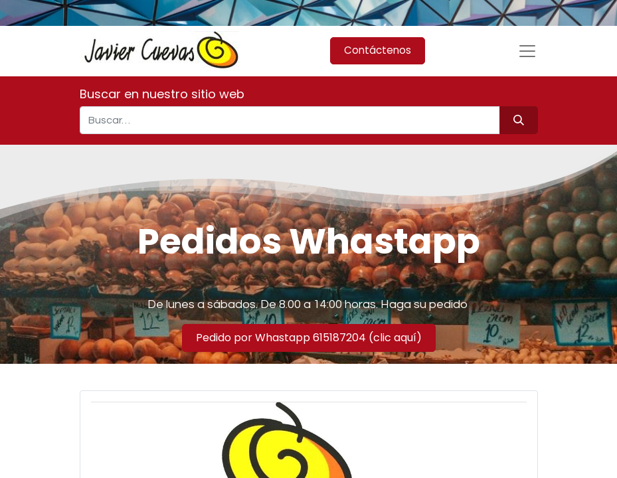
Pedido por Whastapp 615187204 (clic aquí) (309, 337)
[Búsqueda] (518, 120)
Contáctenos (377, 50)
